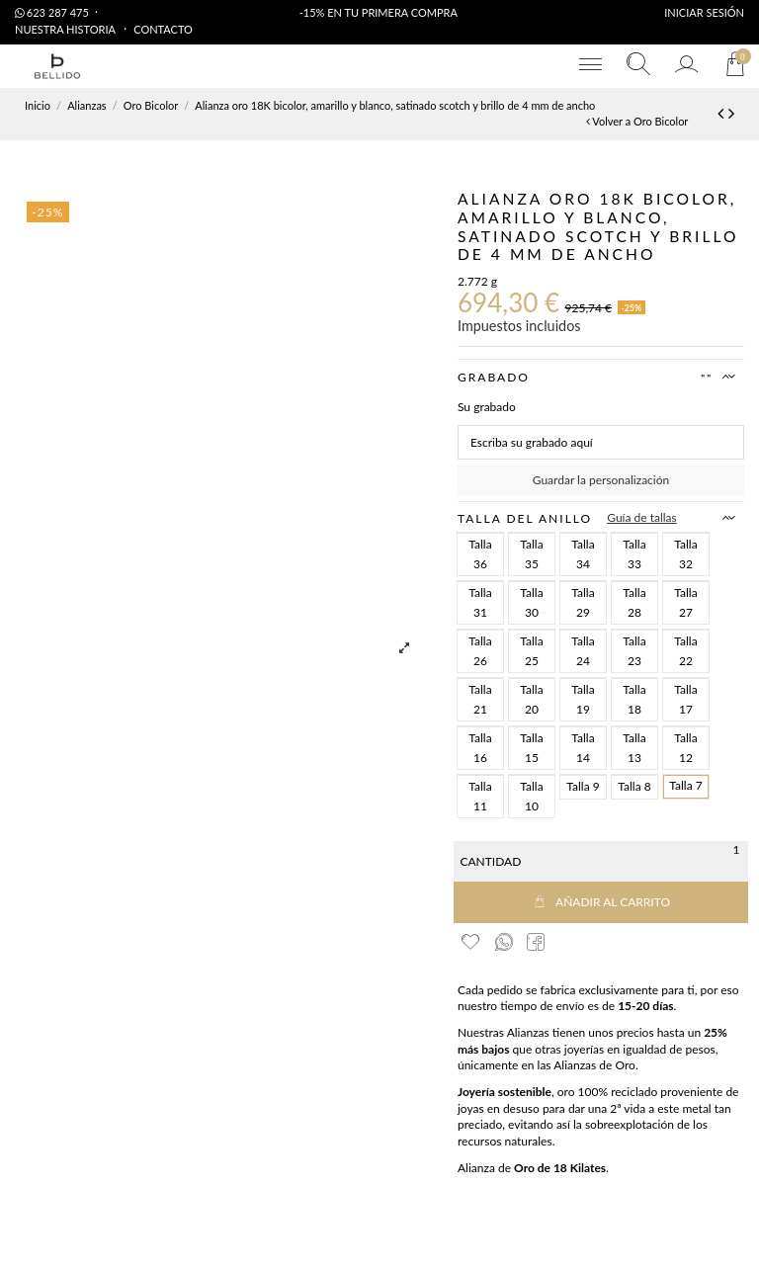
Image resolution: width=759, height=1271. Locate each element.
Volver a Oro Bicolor (637, 121)
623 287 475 (52, 12)
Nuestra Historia (66, 29)
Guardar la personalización (601, 479)
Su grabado (487, 406)
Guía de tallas (642, 517)
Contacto (163, 29)
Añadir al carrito (601, 901)
